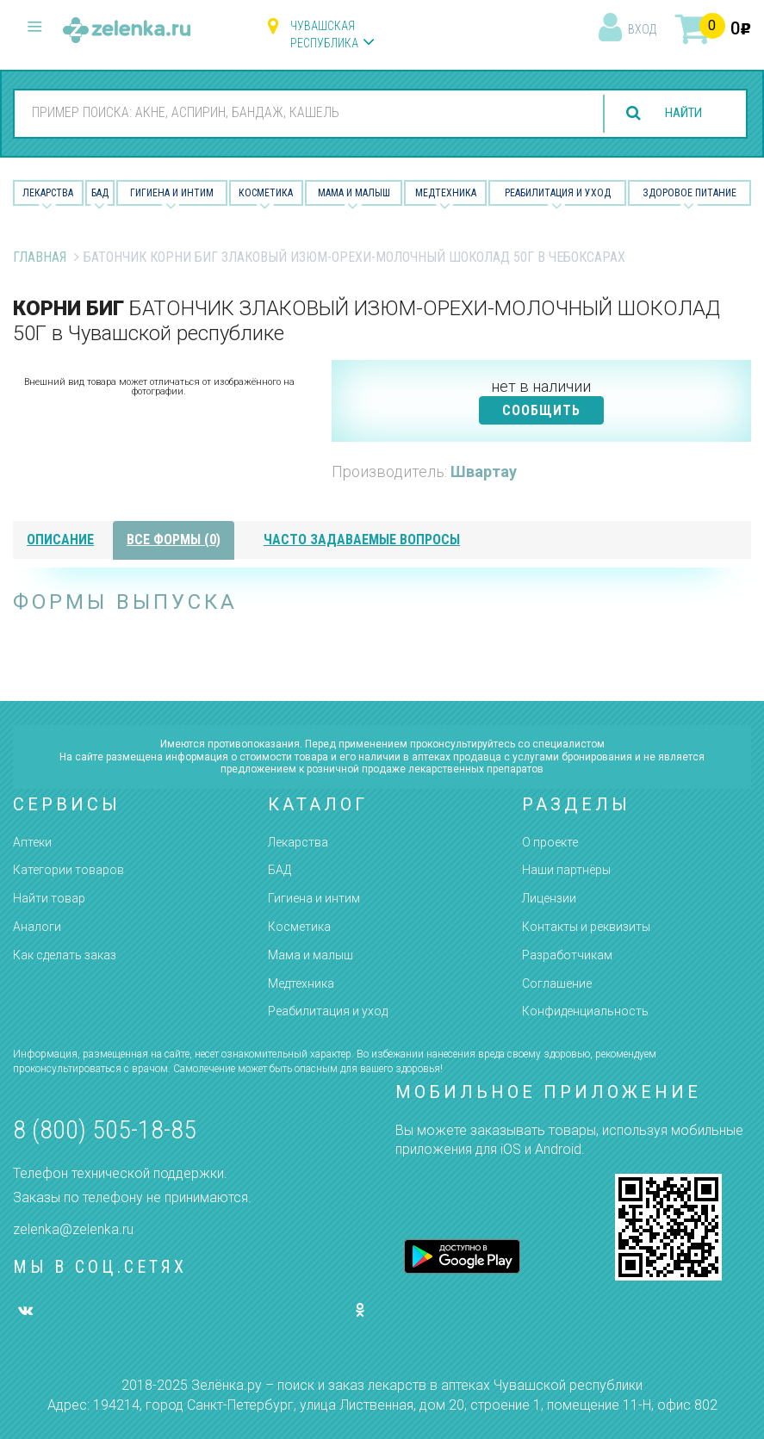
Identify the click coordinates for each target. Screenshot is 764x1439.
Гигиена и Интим (172, 193)
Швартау (483, 471)
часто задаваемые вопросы (362, 539)
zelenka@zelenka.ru (73, 1229)
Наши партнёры (566, 870)
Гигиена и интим (314, 898)
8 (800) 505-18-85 (104, 1129)
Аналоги (37, 926)
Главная (39, 257)
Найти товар (49, 898)
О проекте (550, 842)
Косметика (266, 193)
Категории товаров (68, 870)
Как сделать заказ (64, 955)
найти (679, 113)
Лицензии (549, 898)
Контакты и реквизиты (586, 926)
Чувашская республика (324, 34)
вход (642, 29)
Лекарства (47, 193)
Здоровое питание (689, 193)
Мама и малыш (354, 193)
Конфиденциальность (585, 1011)
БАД (100, 193)
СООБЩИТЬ (541, 410)
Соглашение (557, 983)
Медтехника (445, 193)
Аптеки (32, 842)
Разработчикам (567, 955)
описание (60, 539)
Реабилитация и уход (558, 193)
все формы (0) (174, 539)
